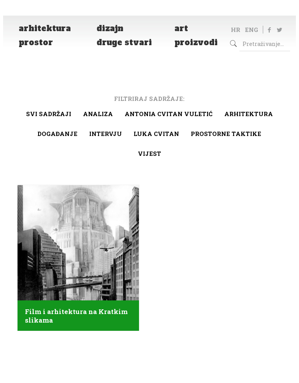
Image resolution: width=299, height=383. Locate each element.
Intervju (105, 134)
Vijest (149, 153)
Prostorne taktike (226, 134)
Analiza (98, 114)
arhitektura (248, 114)
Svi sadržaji (48, 114)
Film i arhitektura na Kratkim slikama (76, 316)
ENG (251, 30)
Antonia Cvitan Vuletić (169, 114)
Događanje (57, 134)
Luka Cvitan (156, 134)
